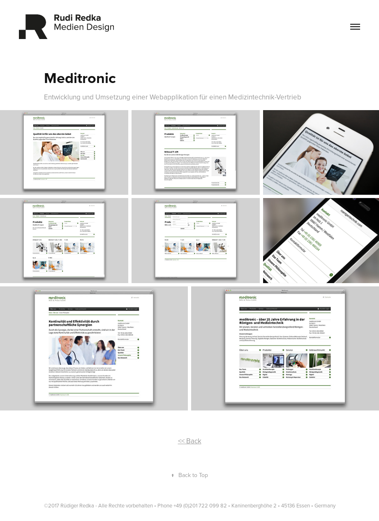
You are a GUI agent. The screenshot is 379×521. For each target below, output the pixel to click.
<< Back (189, 441)
